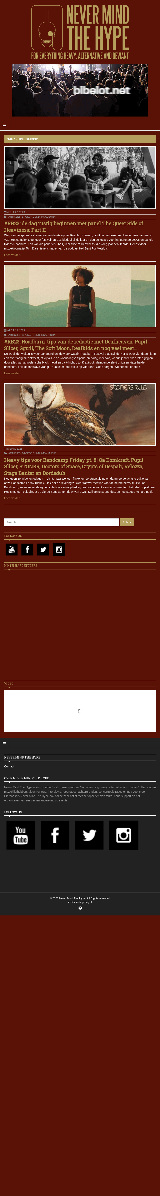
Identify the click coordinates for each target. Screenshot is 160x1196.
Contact (9, 766)
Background (31, 216)
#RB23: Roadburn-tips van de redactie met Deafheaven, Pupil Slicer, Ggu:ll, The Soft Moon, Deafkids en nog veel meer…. (75, 344)
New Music (48, 453)
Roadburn (48, 216)
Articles (14, 216)
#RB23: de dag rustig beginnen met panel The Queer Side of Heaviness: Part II (73, 226)
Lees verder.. (12, 255)
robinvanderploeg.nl (80, 902)
